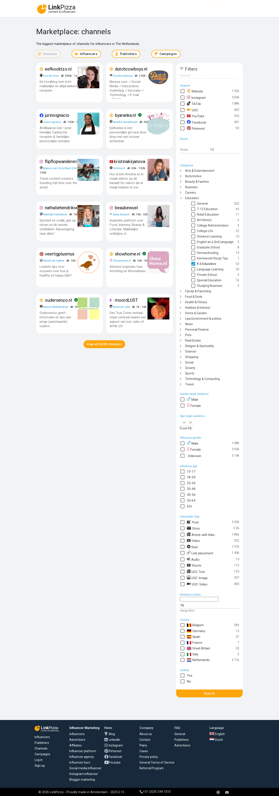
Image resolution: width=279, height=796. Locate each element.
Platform (156, 6)
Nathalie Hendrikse (55, 214)
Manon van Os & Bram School (62, 168)
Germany (196, 631)
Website (195, 91)
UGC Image (197, 577)
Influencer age (188, 466)
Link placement (200, 552)
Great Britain (198, 648)
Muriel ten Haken (53, 260)
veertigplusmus (59, 254)
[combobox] (184, 422)
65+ (189, 506)
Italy (192, 654)
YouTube (195, 116)
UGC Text (196, 571)
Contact (144, 739)
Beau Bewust (121, 214)
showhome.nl (127, 254)
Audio (193, 559)
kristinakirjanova (129, 161)
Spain (193, 636)
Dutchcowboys (123, 75)
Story (193, 528)
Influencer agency (81, 757)
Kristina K (119, 168)
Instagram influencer (83, 774)
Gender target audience (194, 393)
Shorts (194, 565)
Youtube (115, 762)
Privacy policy (148, 757)
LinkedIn (114, 739)
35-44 (191, 489)
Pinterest (196, 128)
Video (193, 540)
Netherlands (198, 660)
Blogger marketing (82, 779)
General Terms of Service (156, 762)
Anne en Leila (122, 306)
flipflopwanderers (61, 161)
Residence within (190, 594)
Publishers (42, 743)
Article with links (201, 534)
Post (193, 522)
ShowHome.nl (122, 260)
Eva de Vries (51, 75)
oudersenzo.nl (58, 300)
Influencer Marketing (84, 728)
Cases (143, 751)
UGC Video (197, 584)
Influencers (110, 6)
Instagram (196, 97)
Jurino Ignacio (52, 122)
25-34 (191, 483)
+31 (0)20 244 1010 (155, 792)
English (217, 734)
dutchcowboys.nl (131, 69)
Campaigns (42, 754)
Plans (143, 745)
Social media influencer (85, 768)
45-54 (191, 495)
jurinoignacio (57, 115)
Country (184, 619)
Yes (189, 675)
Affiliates (134, 6)
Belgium (195, 625)
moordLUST (126, 300)
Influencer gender (190, 437)
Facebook (196, 122)
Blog (112, 734)
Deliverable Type (190, 516)
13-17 (191, 471)
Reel (192, 546)
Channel (185, 85)
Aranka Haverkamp (125, 122)
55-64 (191, 500)
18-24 (191, 477)
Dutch (216, 739)
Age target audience (192, 416)
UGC (192, 109)
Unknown (194, 455)
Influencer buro (79, 762)
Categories (186, 165)
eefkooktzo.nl (58, 69)
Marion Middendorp (55, 306)
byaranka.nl (125, 115)
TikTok (194, 103)
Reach (184, 138)
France (194, 642)
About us (145, 734)
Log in (39, 760)
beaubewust (126, 207)
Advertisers (85, 6)
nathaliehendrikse (61, 207)
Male (192, 399)
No (189, 681)
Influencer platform (82, 751)
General (179, 734)
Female (194, 405)
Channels (41, 748)
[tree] (209, 277)
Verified (184, 670)
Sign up (40, 765)
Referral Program (151, 768)
